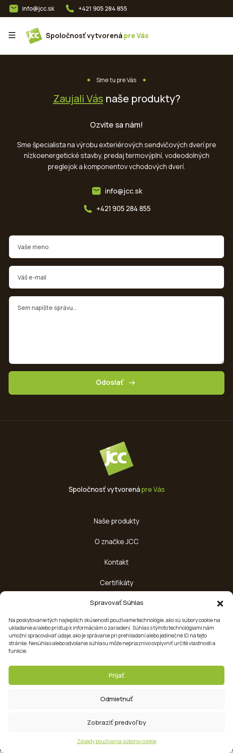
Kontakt (116, 563)
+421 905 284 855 (103, 8)
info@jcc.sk (38, 8)
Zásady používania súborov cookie (116, 741)
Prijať (116, 675)
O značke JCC (117, 543)
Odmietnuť (116, 698)
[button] (220, 602)
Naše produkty (116, 522)
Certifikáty (116, 584)
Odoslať (116, 384)
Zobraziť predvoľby (116, 722)
